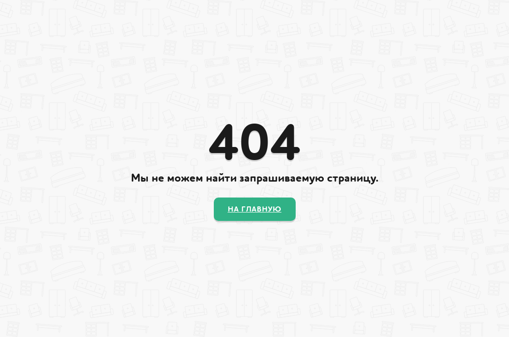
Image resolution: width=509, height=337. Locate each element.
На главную (255, 209)
